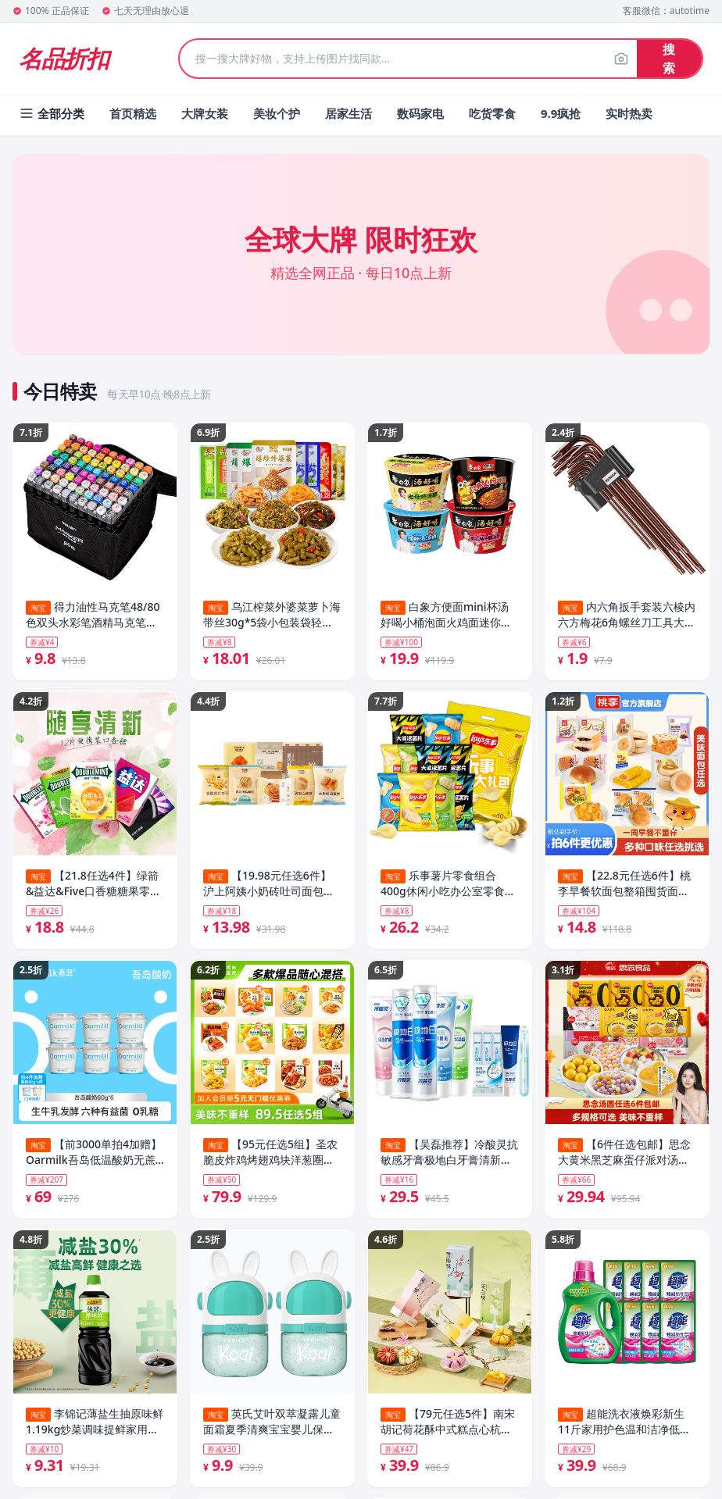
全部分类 (51, 113)
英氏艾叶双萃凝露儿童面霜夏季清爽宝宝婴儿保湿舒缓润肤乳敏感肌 (272, 1426)
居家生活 (348, 113)
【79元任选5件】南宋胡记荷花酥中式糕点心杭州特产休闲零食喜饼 (448, 1426)
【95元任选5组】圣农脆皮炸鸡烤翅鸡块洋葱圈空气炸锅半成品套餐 (270, 1156)
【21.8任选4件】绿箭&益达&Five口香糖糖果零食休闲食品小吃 (93, 885)
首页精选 (132, 113)
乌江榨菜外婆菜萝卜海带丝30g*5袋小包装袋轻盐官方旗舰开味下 (272, 614)
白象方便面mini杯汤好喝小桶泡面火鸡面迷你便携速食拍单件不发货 (446, 614)
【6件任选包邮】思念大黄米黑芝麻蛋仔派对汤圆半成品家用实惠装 (624, 1156)
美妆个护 (276, 113)
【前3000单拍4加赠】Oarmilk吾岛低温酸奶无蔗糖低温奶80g (94, 1156)
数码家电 (420, 113)
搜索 (669, 59)
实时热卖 (629, 113)
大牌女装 (204, 113)
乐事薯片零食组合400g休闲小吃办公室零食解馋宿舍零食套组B (448, 885)
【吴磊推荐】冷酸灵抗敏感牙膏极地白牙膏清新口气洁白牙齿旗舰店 (449, 1156)
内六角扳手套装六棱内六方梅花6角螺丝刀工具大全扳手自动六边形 (626, 614)
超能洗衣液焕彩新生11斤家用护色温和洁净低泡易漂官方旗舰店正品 (624, 1426)
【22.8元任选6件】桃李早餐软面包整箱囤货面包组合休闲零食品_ (624, 885)
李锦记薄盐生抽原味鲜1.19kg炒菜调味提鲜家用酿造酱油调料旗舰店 (94, 1426)
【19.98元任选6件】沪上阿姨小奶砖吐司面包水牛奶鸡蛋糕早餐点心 (268, 885)
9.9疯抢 (561, 113)
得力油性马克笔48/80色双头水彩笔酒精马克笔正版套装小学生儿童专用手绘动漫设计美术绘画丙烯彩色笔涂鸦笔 (92, 614)
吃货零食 (492, 113)
